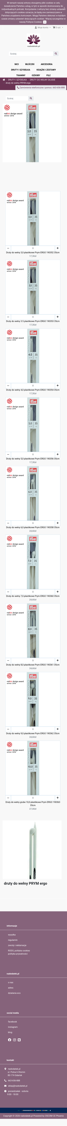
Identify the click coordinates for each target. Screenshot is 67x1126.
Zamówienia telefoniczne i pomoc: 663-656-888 (41, 87)
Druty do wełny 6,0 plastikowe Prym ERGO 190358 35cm (33, 527)
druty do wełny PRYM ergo (18, 83)
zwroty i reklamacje (17, 945)
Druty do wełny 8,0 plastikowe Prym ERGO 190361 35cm (33, 665)
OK (45, 22)
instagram (13, 1027)
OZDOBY (36, 75)
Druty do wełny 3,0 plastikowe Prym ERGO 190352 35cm (33, 252)
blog (10, 1032)
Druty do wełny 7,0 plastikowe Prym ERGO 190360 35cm (33, 596)
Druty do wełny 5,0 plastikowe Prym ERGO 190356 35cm (33, 458)
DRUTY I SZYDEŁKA (20, 70)
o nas (10, 982)
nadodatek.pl (26, 1116)
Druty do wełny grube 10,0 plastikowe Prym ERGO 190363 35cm (32, 804)
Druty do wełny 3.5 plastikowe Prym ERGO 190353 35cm (33, 321)
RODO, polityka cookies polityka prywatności (19, 952)
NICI (17, 64)
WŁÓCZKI (29, 64)
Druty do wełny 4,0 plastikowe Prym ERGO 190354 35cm (33, 390)
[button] (58, 27)
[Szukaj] (30, 53)
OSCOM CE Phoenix (54, 1116)
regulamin (13, 940)
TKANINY (20, 75)
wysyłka (12, 934)
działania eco (14, 993)
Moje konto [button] (42, 27)
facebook (12, 1021)
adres (10, 988)
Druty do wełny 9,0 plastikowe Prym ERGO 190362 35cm (33, 733)
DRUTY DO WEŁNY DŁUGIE (42, 79)
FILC (48, 75)
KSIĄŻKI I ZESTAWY (46, 70)
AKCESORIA (46, 64)
